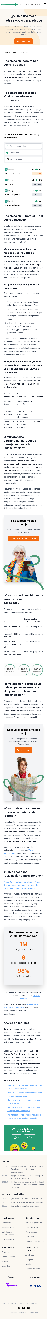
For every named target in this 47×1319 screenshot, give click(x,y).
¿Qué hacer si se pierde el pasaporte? (27, 1202)
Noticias (5, 1162)
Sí (16, 1137)
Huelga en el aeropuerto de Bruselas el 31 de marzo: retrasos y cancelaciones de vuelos (27, 1185)
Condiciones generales (17, 1312)
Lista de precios (8, 1239)
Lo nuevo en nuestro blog (13, 1194)
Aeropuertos (30, 1259)
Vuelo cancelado (32, 1232)
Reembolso (6, 1223)
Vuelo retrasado (32, 1227)
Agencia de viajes (32, 1269)
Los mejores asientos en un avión (25, 1206)
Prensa (5, 1261)
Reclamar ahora (23, 41)
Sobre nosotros (8, 1257)
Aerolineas (29, 1255)
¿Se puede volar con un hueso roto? (26, 1198)
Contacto (6, 1252)
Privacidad (34, 1312)
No (30, 1137)
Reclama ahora (23, 750)
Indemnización (8, 1227)
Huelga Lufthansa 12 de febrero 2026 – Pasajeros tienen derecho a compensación (27, 1169)
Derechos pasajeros (33, 1223)
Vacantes (6, 1266)
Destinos (29, 1264)
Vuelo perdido (31, 1236)
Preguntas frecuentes (34, 1241)
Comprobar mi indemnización (23, 538)
